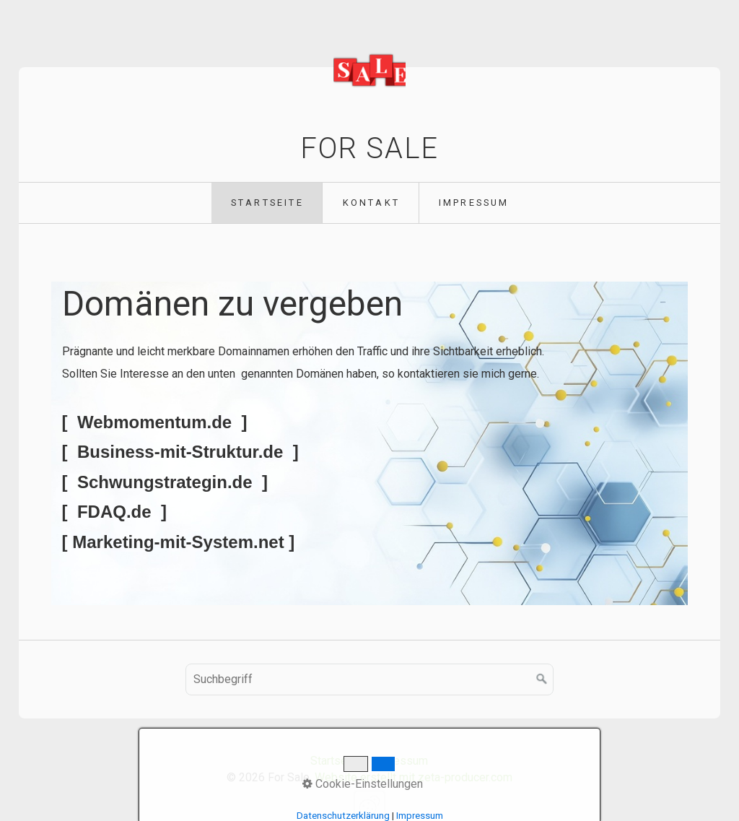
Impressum (474, 202)
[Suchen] (542, 679)
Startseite (267, 202)
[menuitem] (267, 203)
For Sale (369, 148)
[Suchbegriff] (369, 679)
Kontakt (371, 202)
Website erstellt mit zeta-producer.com (413, 777)
